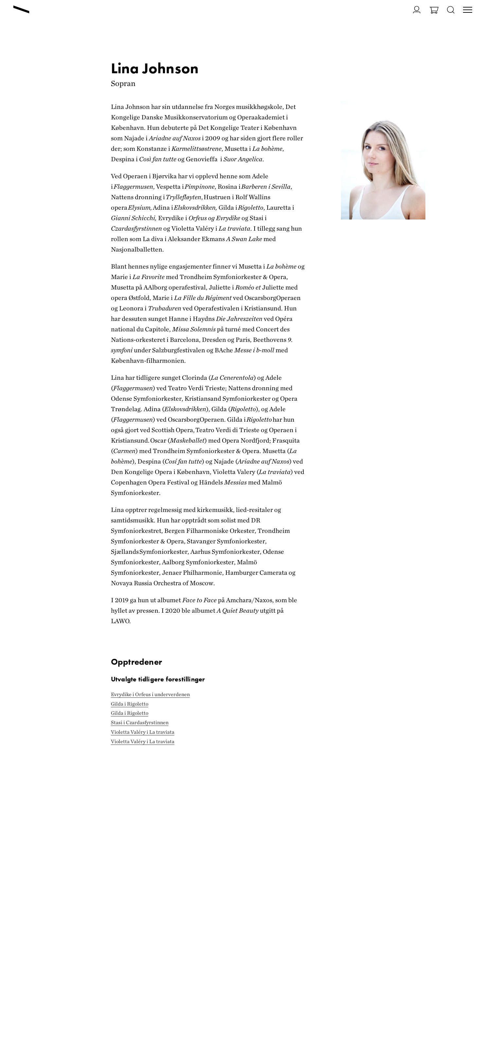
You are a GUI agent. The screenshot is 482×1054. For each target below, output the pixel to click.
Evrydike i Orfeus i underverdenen (150, 694)
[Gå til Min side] (412, 9)
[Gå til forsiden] (21, 10)
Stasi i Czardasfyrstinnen (140, 722)
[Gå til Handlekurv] (434, 11)
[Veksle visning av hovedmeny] (467, 10)
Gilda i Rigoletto (129, 704)
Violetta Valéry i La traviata (142, 732)
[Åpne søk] (451, 10)
